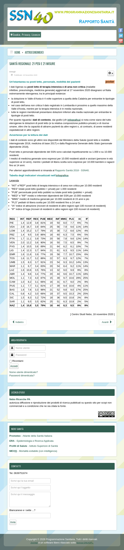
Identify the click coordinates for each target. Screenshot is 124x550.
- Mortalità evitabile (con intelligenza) (33, 451)
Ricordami (17, 360)
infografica (73, 119)
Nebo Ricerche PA (19, 399)
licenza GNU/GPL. (85, 543)
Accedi (14, 366)
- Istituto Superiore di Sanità (33, 446)
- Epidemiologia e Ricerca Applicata (31, 440)
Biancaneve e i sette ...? (22, 510)
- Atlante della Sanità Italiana (30, 435)
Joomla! (34, 543)
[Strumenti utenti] (110, 73)
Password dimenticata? (21, 375)
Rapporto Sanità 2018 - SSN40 (72, 170)
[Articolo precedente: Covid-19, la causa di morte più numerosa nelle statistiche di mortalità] (17, 322)
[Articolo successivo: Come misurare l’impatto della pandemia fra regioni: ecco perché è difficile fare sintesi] (107, 322)
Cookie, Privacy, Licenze (25, 35)
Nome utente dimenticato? (23, 372)
